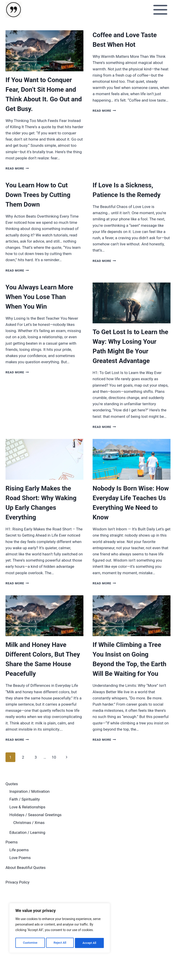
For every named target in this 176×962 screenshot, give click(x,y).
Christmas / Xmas (29, 822)
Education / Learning (27, 832)
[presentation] (44, 50)
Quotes (12, 784)
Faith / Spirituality (24, 799)
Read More (17, 168)
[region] (59, 929)
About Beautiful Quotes (26, 867)
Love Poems (20, 857)
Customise (30, 943)
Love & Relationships (27, 807)
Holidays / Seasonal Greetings (35, 814)
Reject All (60, 943)
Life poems (19, 850)
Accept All (89, 943)
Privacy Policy (18, 882)
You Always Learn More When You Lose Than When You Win (39, 296)
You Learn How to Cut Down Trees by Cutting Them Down (38, 194)
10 (54, 757)
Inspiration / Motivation (29, 791)
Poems (12, 842)
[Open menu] (160, 9)
